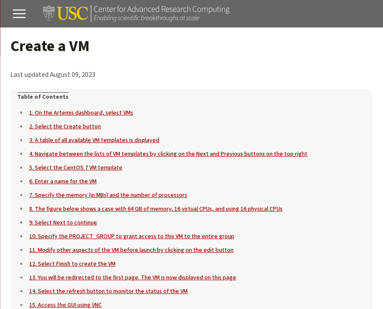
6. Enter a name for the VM (63, 181)
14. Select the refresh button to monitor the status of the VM (108, 291)
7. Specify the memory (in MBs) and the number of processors (108, 195)
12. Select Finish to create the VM (72, 264)
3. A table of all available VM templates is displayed (94, 140)
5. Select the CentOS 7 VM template (75, 168)
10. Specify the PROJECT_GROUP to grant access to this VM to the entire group (131, 236)
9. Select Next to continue (63, 222)
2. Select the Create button (65, 126)
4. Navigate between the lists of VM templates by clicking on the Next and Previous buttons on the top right (168, 154)
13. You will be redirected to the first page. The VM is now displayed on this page (132, 277)
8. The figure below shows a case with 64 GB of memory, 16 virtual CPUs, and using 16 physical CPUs (156, 209)
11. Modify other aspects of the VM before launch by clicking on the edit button (131, 250)
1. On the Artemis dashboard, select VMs (81, 113)
